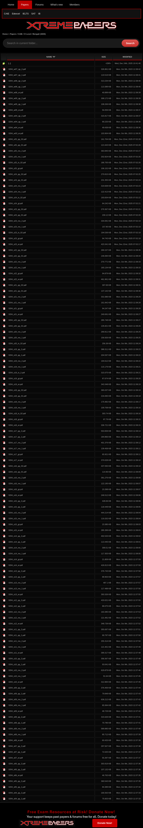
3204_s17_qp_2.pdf (16, 432)
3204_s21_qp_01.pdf (17, 292)
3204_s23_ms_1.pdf (17, 227)
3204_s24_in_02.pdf (17, 198)
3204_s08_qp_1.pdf (16, 723)
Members (74, 4)
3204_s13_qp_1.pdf (16, 578)
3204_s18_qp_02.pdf (17, 391)
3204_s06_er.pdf (15, 776)
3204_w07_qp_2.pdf (17, 70)
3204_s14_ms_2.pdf (17, 548)
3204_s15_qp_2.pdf (16, 502)
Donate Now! (104, 823)
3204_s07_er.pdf (15, 758)
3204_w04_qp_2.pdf (17, 117)
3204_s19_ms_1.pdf (17, 367)
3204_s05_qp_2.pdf (16, 782)
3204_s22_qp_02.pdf (17, 251)
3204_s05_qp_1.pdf (16, 788)
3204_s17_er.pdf (15, 461)
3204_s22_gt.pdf (15, 274)
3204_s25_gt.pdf (15, 169)
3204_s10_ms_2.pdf (17, 671)
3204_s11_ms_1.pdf (17, 648)
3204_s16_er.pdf (15, 496)
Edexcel (16, 13)
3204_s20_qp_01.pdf (17, 327)
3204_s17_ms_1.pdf (17, 449)
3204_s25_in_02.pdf (17, 163)
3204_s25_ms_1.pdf (17, 157)
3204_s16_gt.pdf (15, 490)
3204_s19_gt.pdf (15, 379)
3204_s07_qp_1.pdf (16, 753)
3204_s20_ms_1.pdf (17, 338)
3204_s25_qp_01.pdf (17, 146)
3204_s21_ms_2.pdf (17, 297)
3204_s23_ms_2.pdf (17, 222)
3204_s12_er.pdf (15, 624)
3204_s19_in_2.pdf (16, 373)
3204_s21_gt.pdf (15, 309)
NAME (50, 57)
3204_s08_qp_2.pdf (16, 718)
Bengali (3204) (39, 35)
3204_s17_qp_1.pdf (16, 437)
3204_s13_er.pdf (15, 595)
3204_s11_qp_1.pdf (16, 636)
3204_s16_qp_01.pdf (17, 473)
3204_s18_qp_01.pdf (17, 397)
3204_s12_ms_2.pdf (17, 613)
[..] (9, 64)
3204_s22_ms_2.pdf (17, 262)
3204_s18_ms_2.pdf (17, 402)
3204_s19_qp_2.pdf (16, 350)
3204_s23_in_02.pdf (17, 233)
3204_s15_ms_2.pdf (17, 513)
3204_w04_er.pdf (15, 128)
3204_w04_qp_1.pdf (17, 122)
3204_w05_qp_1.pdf (17, 105)
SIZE (104, 57)
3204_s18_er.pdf (15, 426)
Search (130, 43)
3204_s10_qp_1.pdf (16, 665)
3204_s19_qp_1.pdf (16, 356)
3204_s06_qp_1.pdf (16, 770)
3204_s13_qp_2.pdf (16, 572)
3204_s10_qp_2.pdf (16, 659)
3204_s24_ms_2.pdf (17, 187)
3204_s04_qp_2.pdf (16, 793)
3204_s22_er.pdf (15, 280)
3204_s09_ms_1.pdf (17, 706)
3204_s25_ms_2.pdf (17, 152)
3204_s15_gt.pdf (15, 525)
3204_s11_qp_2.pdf (16, 630)
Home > (6, 35)
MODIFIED (127, 57)
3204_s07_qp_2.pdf (16, 747)
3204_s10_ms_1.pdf (17, 677)
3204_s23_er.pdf (15, 245)
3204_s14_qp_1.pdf (16, 543)
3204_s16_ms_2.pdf (17, 478)
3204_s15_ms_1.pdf (17, 519)
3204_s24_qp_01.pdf (17, 181)
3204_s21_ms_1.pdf (17, 303)
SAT (33, 13)
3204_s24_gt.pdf (15, 204)
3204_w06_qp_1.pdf (17, 87)
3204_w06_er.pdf (15, 93)
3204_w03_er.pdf (15, 134)
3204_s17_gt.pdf (15, 455)
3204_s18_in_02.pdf (17, 414)
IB (39, 13)
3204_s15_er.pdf (15, 531)
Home (11, 4)
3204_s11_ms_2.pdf (17, 642)
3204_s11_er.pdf (15, 653)
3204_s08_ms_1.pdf (17, 735)
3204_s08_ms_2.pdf (17, 729)
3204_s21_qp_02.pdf (17, 286)
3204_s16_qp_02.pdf (17, 467)
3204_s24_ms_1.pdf (17, 192)
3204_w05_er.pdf (15, 111)
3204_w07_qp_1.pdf (17, 76)
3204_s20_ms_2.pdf (17, 332)
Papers (25, 4)
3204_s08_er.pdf (15, 741)
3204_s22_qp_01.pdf (17, 257)
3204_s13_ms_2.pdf (17, 583)
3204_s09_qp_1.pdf (16, 694)
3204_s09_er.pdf (15, 712)
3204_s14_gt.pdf (15, 560)
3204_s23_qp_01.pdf (17, 216)
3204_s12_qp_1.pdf (16, 607)
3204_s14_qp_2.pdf (16, 537)
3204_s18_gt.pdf (15, 420)
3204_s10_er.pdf (15, 683)
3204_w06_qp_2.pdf (17, 81)
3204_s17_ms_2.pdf (17, 443)
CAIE (6, 13)
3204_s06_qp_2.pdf (16, 764)
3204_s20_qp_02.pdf (17, 321)
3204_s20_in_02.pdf (17, 344)
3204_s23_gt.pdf (15, 239)
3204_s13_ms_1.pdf (17, 589)
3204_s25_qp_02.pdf (17, 140)
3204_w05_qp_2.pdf (17, 99)
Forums (39, 4)
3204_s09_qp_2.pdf (16, 688)
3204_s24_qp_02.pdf (17, 175)
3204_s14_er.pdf (15, 566)
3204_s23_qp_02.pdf (17, 210)
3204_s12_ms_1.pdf (17, 618)
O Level (27, 35)
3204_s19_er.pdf (15, 385)
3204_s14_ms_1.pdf (17, 554)
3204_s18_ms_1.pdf (17, 408)
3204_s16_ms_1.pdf (17, 484)
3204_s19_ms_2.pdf (17, 362)
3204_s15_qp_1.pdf (16, 508)
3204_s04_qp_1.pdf (16, 799)
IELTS (26, 13)
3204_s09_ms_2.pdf (17, 700)
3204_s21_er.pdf (15, 315)
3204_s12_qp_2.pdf (16, 601)
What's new (57, 4)
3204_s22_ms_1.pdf (17, 268)
